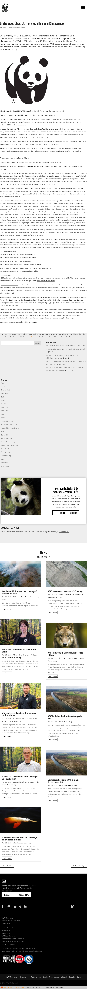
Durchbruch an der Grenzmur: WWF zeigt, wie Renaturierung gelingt (63, 781)
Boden (3, 397)
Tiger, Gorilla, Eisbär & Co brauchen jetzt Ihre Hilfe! (66, 489)
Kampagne (4, 407)
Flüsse (3, 400)
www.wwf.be (33, 322)
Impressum (24, 977)
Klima (3, 414)
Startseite (6, 987)
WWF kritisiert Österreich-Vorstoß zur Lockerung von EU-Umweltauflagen (20, 777)
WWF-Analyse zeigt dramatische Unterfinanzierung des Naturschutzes (19, 714)
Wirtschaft (4, 463)
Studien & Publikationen (9, 445)
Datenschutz (36, 977)
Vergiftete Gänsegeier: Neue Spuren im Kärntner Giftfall (65, 349)
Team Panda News (7, 449)
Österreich (4, 435)
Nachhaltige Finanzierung (10, 428)
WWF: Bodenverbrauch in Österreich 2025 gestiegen (65, 591)
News (3, 431)
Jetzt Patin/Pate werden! (66, 512)
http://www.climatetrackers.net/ (67, 148)
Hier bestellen (64, 532)
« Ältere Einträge (7, 866)
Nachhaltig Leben (7, 421)
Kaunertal (4, 411)
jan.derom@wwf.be (29, 257)
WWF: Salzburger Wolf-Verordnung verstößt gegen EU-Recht (65, 653)
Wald (3, 459)
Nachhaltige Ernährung (9, 424)
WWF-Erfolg (5, 466)
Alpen (3, 383)
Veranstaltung (6, 456)
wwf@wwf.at (6, 930)
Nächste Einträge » (79, 866)
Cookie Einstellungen (51, 977)
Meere (3, 418)
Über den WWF (6, 452)
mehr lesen (7, 609)
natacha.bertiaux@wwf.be (33, 264)
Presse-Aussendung (18, 27)
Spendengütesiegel (35, 951)
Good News (5, 404)
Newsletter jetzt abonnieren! (16, 894)
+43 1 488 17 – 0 (7, 928)
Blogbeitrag (5, 393)
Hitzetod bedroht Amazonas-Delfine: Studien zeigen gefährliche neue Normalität (20, 838)
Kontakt (72, 977)
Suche (79, 977)
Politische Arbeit (6, 438)
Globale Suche (30, 337)
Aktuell (64, 977)
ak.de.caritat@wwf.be (30, 271)
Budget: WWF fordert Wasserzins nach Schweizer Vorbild (19, 650)
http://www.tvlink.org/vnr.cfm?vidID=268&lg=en (65, 151)
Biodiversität (5, 390)
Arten (3, 386)
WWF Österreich (12, 977)
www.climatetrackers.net (72, 248)
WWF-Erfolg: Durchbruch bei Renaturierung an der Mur (65, 717)
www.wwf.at (6, 933)
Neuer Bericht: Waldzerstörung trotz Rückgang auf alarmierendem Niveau (19, 592)
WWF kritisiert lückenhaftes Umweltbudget (60, 345)
